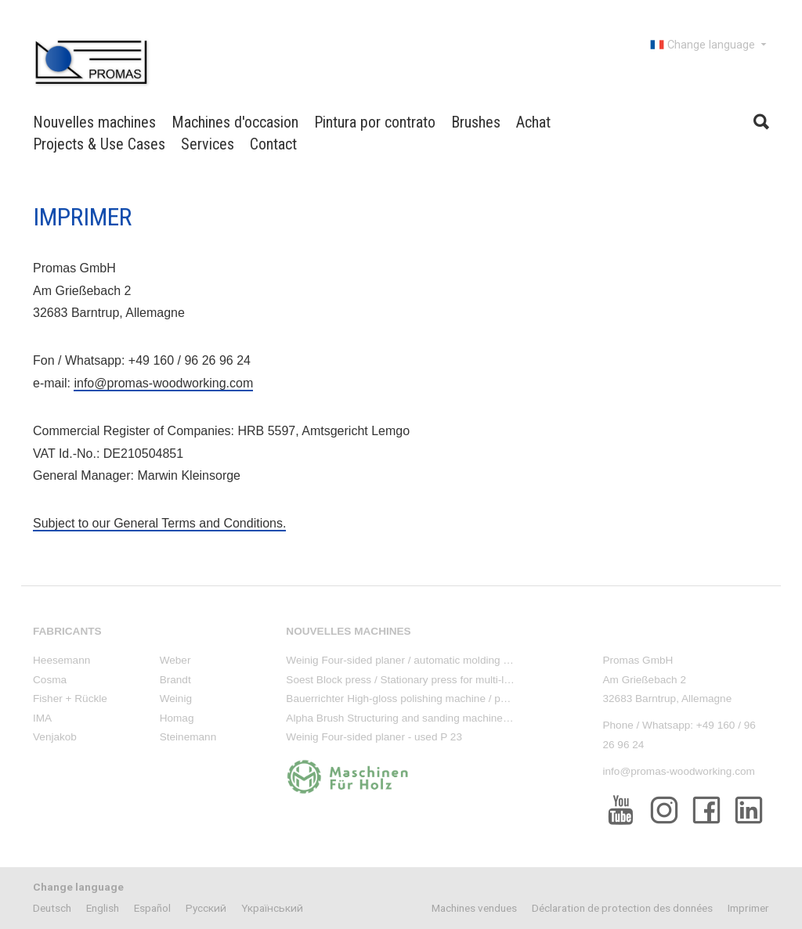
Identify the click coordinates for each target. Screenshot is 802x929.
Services (207, 144)
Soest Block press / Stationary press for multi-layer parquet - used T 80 (453, 680)
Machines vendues (474, 908)
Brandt (175, 680)
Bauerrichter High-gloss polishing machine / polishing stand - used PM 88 (458, 698)
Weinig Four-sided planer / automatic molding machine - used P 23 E (448, 660)
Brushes (475, 122)
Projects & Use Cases (99, 144)
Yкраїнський (272, 908)
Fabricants (67, 631)
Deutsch (52, 908)
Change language (709, 45)
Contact (273, 144)
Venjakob (55, 737)
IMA (42, 718)
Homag (177, 718)
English (102, 908)
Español (152, 908)
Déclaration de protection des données (622, 908)
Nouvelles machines (94, 122)
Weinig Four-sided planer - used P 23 (374, 737)
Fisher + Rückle (70, 698)
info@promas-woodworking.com (163, 383)
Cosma (50, 680)
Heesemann (61, 660)
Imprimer (748, 908)
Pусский (206, 908)
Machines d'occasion (235, 122)
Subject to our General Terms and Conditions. (159, 523)
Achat (533, 122)
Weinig (176, 698)
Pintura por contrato (374, 122)
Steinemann (188, 737)
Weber (175, 660)
